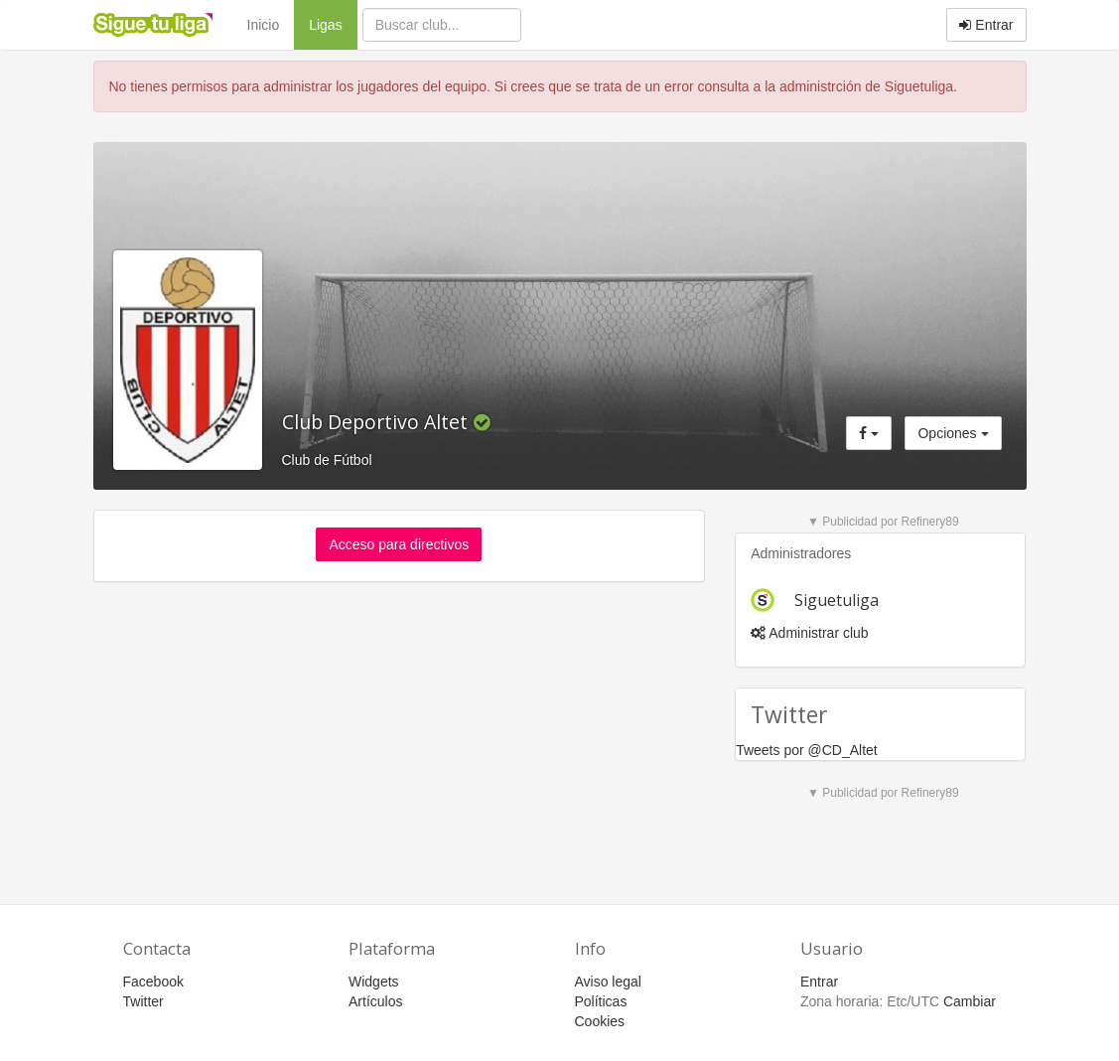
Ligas (332, 23)
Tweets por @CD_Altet (807, 750)
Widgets (374, 981)
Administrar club (809, 633)
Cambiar (969, 1001)
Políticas (601, 1001)
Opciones (952, 433)
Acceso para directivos (399, 544)
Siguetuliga (836, 600)
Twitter (143, 1001)
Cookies (600, 1021)
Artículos (375, 1001)
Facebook (153, 981)
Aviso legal (608, 981)
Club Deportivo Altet (377, 421)
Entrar (986, 25)
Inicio (263, 25)
